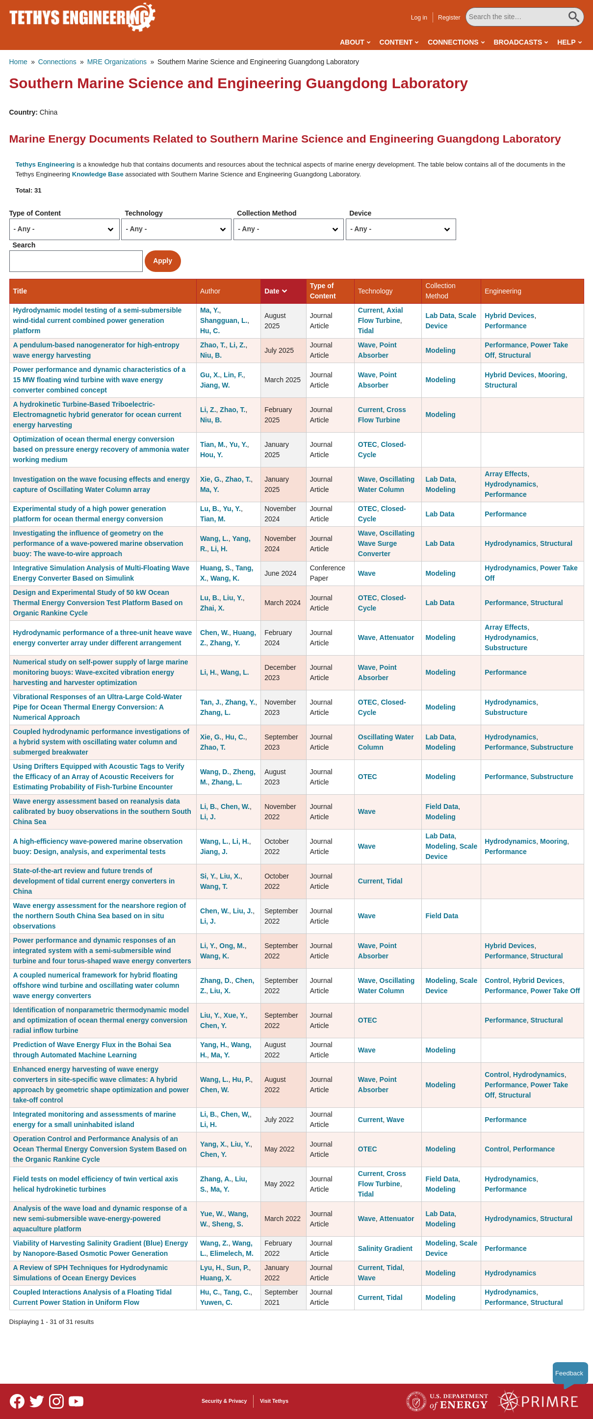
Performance (506, 326)
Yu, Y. (238, 444)
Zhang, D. (216, 980)
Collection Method (266, 213)
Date (275, 291)
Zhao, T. (213, 345)
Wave (367, 345)
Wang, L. (214, 538)
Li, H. (219, 549)
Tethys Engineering (45, 164)
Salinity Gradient (385, 1248)
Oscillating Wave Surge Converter (386, 543)
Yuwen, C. (216, 1302)
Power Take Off (555, 991)
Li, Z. (238, 345)
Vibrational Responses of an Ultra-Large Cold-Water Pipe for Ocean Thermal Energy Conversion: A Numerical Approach (97, 707)
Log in (419, 17)
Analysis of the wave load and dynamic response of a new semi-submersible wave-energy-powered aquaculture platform (100, 1218)
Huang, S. (216, 568)
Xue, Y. (235, 1015)
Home (18, 62)
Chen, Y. (213, 1025)
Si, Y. (208, 876)
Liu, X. (230, 876)
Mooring (551, 375)
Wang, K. (224, 578)
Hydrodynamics (510, 484)
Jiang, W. (215, 385)
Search (24, 245)
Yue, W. (212, 1214)
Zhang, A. (215, 1179)
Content (396, 42)
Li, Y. (208, 946)
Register (449, 17)
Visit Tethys (274, 1401)
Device (360, 213)
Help (566, 42)
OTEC (367, 444)
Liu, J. (243, 911)
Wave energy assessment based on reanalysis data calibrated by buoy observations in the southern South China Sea (102, 811)
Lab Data (439, 315)
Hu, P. (241, 1079)
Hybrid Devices (509, 315)
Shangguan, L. (223, 320)
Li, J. (208, 817)
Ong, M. (231, 946)
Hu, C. (210, 331)
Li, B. (208, 806)
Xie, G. (211, 479)
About (352, 42)
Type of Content (35, 213)
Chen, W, (235, 1114)
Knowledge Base (98, 174)
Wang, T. (214, 886)
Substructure (506, 648)
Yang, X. (213, 1144)
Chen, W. (214, 632)
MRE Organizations (117, 62)
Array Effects (506, 474)
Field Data (441, 806)
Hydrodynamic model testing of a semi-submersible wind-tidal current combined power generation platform (97, 320)
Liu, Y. (233, 598)
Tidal (366, 331)
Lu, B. (209, 509)
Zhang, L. (215, 712)
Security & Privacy (224, 1401)
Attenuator (397, 637)
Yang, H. (213, 1045)
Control (497, 980)
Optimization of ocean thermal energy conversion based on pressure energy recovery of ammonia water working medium (101, 449)
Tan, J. (210, 702)
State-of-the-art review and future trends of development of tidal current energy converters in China (94, 881)
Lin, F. (233, 375)
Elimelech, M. (232, 1253)
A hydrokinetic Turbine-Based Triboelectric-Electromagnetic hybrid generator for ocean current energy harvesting (97, 414)
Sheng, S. (227, 1224)
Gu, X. (210, 375)
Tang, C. (237, 1292)
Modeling (440, 350)
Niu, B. (211, 355)
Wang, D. (214, 772)
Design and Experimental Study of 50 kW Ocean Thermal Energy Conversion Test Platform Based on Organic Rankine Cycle (98, 602)
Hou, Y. (211, 455)
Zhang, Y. (225, 643)
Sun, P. (238, 1268)
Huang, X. (216, 1278)
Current (370, 310)
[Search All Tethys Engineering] (524, 16)
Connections (453, 42)
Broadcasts (517, 42)
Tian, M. (213, 444)
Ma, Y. (209, 310)
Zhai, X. (212, 608)
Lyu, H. (211, 1268)
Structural (514, 355)
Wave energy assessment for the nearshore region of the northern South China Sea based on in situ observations (99, 916)
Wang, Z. (214, 1243)
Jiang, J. (214, 852)
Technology (144, 213)
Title (20, 291)
